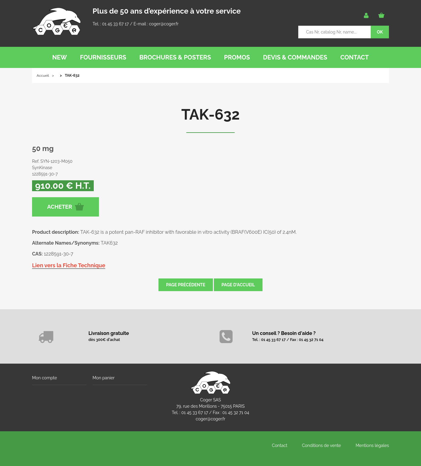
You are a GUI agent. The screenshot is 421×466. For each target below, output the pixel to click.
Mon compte (44, 377)
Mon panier (104, 377)
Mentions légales (372, 445)
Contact (279, 445)
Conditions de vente (321, 445)
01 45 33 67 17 (115, 23)
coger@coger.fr (164, 23)
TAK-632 (210, 114)
